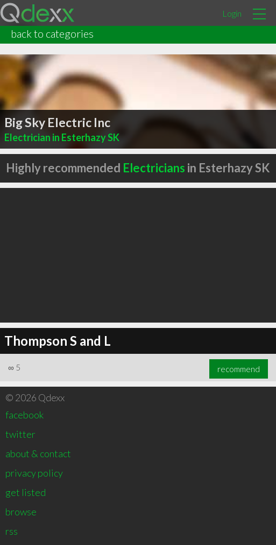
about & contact (38, 453)
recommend (238, 369)
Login (232, 13)
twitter (20, 434)
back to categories (52, 33)
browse (21, 512)
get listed (25, 492)
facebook (24, 415)
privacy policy (34, 473)
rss (11, 531)
